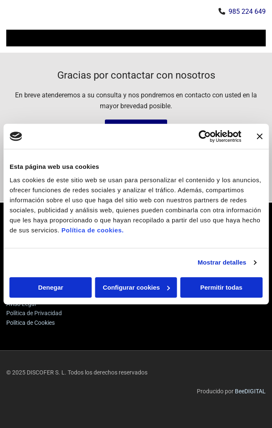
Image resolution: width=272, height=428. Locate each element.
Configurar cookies (136, 287)
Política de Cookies (30, 322)
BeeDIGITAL (250, 391)
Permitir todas (221, 287)
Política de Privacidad (34, 313)
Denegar (50, 287)
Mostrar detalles (222, 262)
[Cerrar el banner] (259, 136)
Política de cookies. (92, 230)
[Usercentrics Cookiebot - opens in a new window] (204, 136)
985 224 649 (247, 11)
